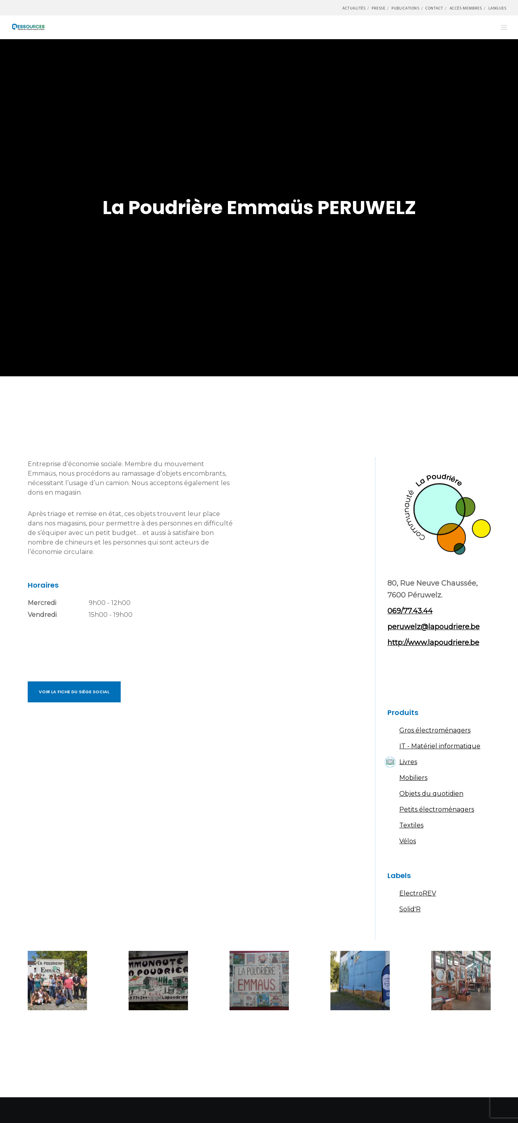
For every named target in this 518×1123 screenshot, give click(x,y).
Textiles (411, 825)
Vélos (407, 841)
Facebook (397, 676)
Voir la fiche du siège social (74, 692)
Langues (497, 8)
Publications (405, 8)
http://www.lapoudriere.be (433, 642)
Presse (378, 8)
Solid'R (410, 909)
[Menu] (499, 27)
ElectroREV (417, 893)
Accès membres (466, 8)
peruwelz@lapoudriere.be (433, 626)
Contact (434, 8)
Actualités (353, 8)
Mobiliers (413, 778)
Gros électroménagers (435, 730)
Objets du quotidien (431, 793)
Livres (408, 762)
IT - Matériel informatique (439, 746)
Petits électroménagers (436, 809)
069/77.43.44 (410, 611)
